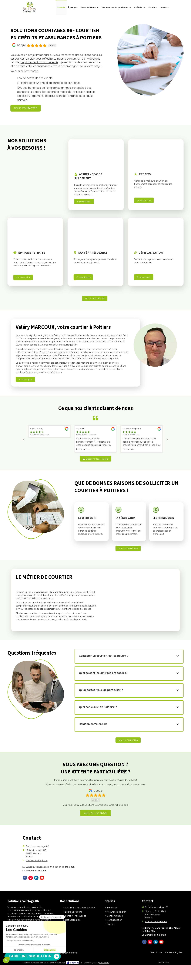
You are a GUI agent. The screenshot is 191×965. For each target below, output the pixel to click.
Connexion (163, 962)
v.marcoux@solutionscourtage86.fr (58, 344)
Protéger (78, 259)
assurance (127, 527)
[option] (49, 439)
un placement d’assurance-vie (39, 62)
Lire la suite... (36, 449)
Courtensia (104, 962)
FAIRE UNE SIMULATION (30, 956)
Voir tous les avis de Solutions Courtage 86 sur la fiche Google (95, 804)
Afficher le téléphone (36, 860)
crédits (168, 183)
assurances (17, 58)
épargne (94, 58)
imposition (152, 259)
